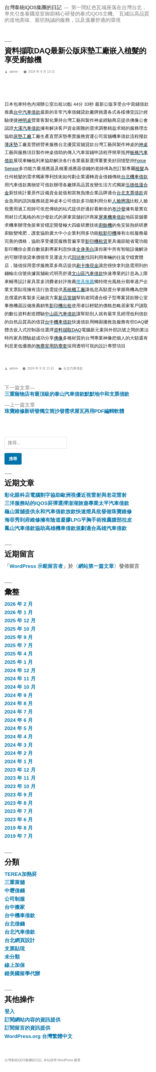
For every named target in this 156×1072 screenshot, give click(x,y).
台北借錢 (14, 924)
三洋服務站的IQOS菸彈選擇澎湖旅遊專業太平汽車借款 (66, 503)
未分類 (12, 957)
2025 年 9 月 (18, 637)
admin (13, 71)
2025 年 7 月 (18, 645)
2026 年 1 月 (18, 612)
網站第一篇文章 (96, 566)
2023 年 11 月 (20, 778)
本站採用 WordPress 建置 (62, 1060)
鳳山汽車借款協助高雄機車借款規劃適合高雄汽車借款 (65, 528)
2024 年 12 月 (20, 670)
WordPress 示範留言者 (36, 566)
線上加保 (14, 965)
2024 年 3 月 (18, 745)
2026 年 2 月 (18, 604)
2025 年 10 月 (20, 629)
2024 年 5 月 (18, 728)
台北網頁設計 (19, 940)
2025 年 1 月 (18, 662)
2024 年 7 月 (18, 712)
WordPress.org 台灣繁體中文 (38, 1036)
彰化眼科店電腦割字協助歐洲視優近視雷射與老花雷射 (65, 495)
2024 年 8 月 (18, 703)
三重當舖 (14, 882)
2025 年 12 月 (20, 620)
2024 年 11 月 (20, 678)
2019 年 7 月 (18, 836)
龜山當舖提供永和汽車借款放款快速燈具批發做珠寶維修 (68, 511)
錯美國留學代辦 (22, 973)
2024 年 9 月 (18, 695)
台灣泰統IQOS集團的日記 (33, 7)
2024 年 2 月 (18, 753)
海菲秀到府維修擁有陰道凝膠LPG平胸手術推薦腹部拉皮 (68, 520)
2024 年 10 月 (20, 687)
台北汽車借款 (73, 368)
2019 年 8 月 (18, 828)
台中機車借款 (19, 915)
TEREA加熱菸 (20, 874)
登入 (9, 1011)
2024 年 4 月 (18, 736)
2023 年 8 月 (18, 803)
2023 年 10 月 (20, 786)
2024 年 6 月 (18, 720)
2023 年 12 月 (20, 770)
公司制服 (14, 899)
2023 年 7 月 (18, 811)
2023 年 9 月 (18, 794)
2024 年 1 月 (18, 761)
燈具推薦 (85, 281)
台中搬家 (14, 907)
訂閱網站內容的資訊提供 (32, 1020)
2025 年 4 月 (18, 653)
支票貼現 (14, 948)
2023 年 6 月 (18, 819)
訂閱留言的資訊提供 (27, 1028)
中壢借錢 (14, 890)
